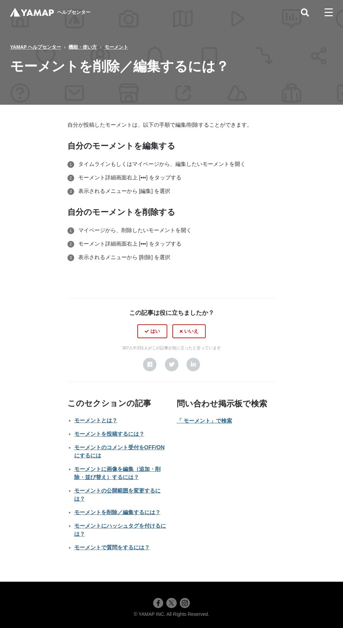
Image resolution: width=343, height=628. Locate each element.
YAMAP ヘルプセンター (35, 47)
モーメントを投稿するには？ (109, 434)
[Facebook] (149, 364)
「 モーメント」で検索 (204, 421)
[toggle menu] (328, 12)
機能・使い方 (82, 47)
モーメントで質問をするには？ (112, 547)
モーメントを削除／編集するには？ (117, 512)
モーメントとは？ (95, 420)
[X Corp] (171, 364)
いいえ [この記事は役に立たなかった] (191, 331)
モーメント (116, 47)
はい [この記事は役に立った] (155, 331)
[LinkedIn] (193, 364)
